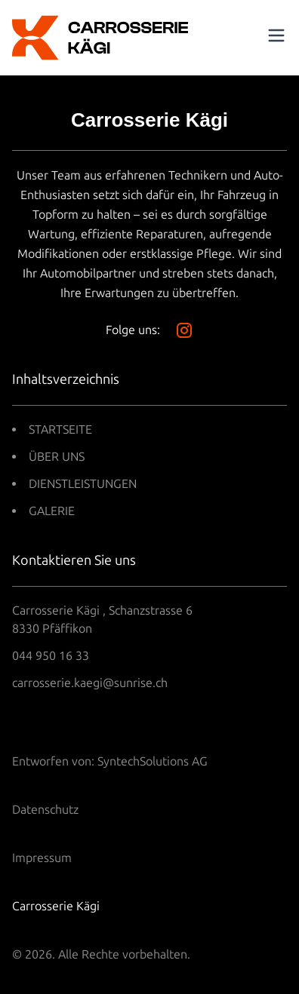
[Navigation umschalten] (276, 35)
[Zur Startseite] (100, 37)
